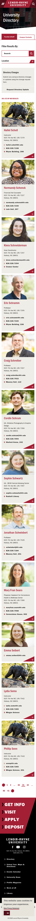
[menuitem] (18, 804)
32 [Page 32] (28, 785)
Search (7, 53)
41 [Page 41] (8, 790)
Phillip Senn (10, 748)
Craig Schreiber (12, 360)
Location (18, 61)
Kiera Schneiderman (15, 245)
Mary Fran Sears (13, 590)
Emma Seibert (12, 650)
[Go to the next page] (12, 790)
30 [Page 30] (19, 785)
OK (8, 913)
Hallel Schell (11, 130)
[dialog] (18, 907)
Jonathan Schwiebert (16, 532)
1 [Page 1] (7, 785)
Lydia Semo (10, 691)
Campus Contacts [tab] (26, 37)
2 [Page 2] (10, 785)
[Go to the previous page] (3, 785)
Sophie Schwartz (13, 478)
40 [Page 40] (4, 790)
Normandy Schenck (15, 187)
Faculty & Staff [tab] (9, 37)
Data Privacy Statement (11, 908)
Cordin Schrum (12, 418)
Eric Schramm (11, 303)
